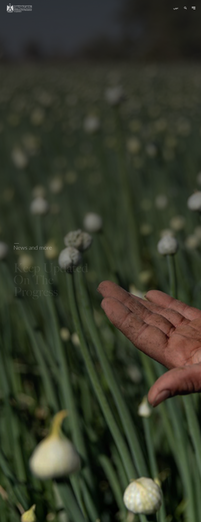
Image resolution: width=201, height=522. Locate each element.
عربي (175, 8)
